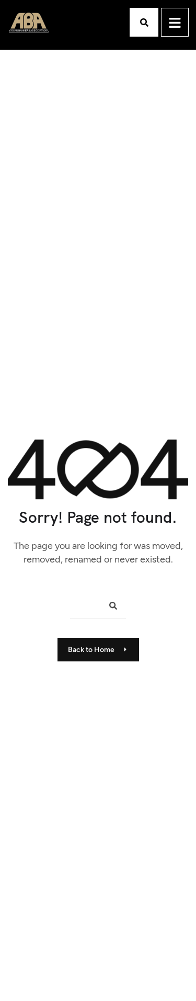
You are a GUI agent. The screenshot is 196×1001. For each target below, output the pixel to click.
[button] (144, 22)
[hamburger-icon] (175, 22)
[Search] (109, 607)
